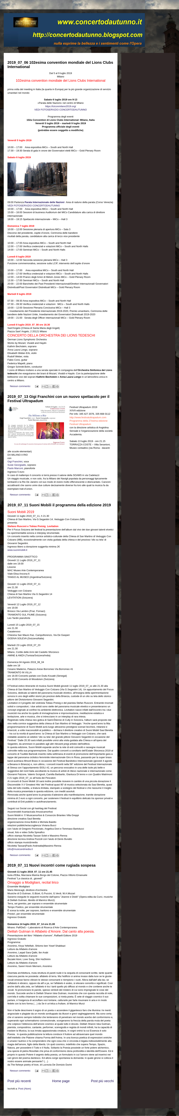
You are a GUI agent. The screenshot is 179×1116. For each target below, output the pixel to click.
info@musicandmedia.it (20, 849)
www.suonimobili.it (17, 550)
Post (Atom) (24, 1088)
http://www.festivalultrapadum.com (88, 417)
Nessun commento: (21, 386)
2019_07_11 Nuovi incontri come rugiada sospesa (51, 865)
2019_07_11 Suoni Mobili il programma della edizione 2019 (59, 505)
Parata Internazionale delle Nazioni (45, 202)
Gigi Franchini (14, 461)
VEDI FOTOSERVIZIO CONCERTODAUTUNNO (60, 109)
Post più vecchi (102, 1081)
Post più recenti (19, 1081)
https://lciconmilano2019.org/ (60, 106)
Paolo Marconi (15, 468)
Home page (61, 1081)
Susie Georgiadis (16, 464)
